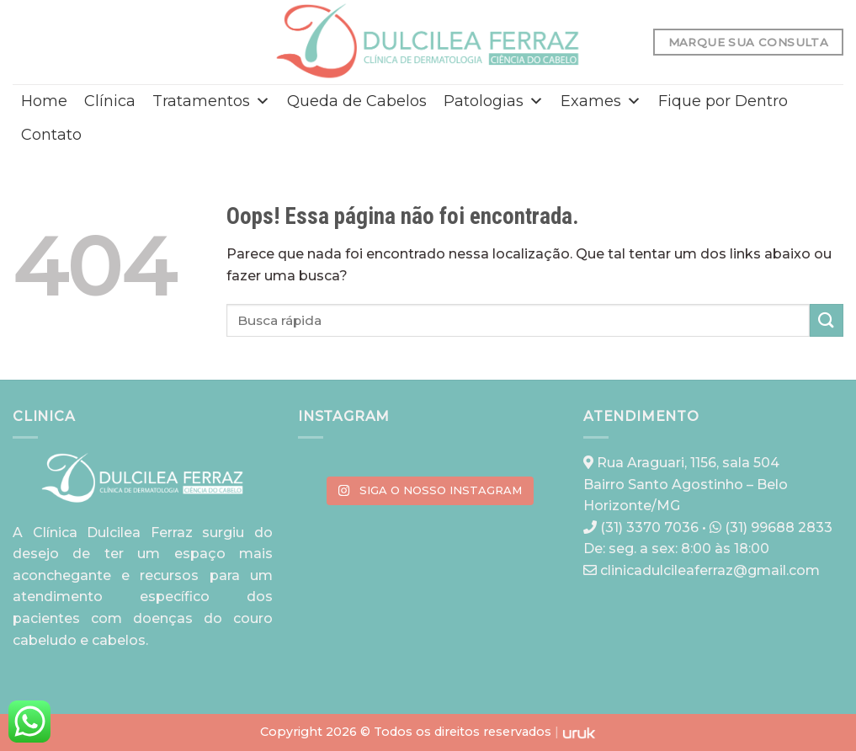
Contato (51, 134)
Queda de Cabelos (357, 101)
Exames (601, 101)
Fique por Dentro (723, 101)
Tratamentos (211, 101)
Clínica (110, 101)
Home (44, 101)
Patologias (494, 101)
